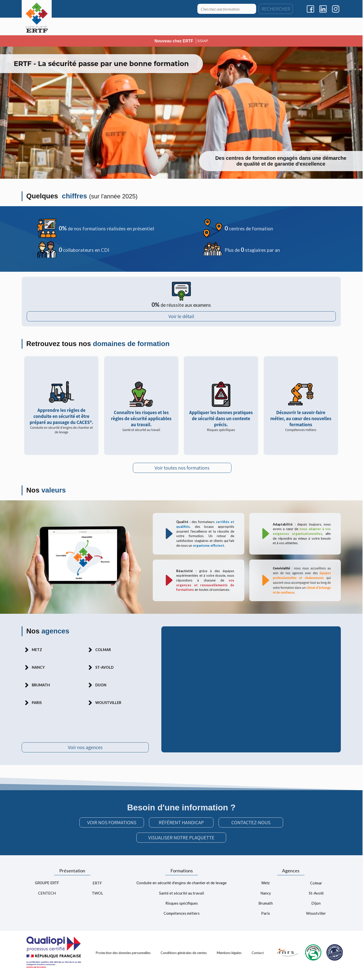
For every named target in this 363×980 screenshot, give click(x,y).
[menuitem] (82, 27)
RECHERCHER (275, 9)
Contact (258, 959)
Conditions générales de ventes (184, 959)
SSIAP (202, 41)
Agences (290, 876)
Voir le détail (181, 318)
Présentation (72, 876)
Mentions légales (229, 959)
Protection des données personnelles (123, 959)
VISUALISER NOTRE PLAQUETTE (181, 843)
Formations (181, 876)
